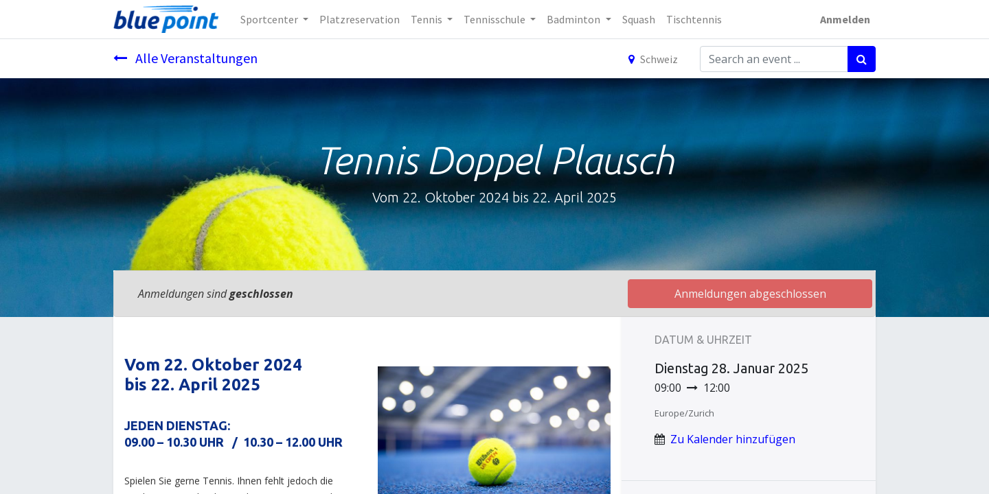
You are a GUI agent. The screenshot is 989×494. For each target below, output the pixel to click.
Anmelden (845, 19)
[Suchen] (862, 59)
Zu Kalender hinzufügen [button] (732, 439)
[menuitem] (359, 19)
